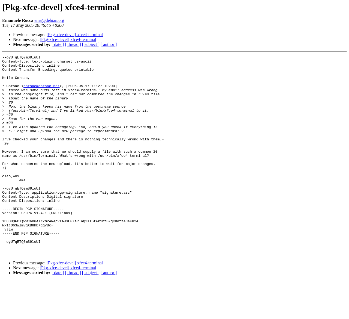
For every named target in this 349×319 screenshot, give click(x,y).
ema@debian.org (49, 20)
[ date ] (58, 44)
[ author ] (109, 44)
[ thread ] (73, 44)
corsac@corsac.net (41, 92)
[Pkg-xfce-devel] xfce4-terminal (75, 34)
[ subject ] (91, 44)
